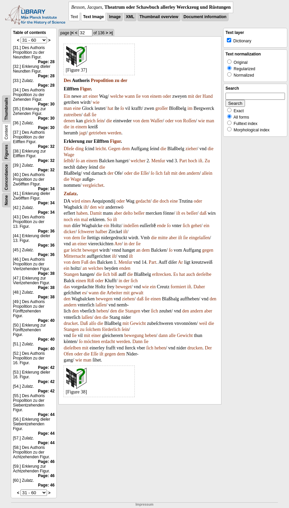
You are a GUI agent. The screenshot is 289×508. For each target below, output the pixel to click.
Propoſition (102, 80)
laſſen (100, 304)
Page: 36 (46, 231)
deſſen (132, 225)
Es (175, 274)
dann (163, 335)
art (84, 96)
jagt (82, 132)
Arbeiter (114, 292)
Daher (199, 286)
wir (101, 207)
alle (172, 335)
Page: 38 (46, 273)
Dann (137, 341)
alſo (92, 323)
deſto (128, 213)
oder (167, 96)
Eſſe (144, 173)
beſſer (139, 213)
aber (118, 213)
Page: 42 (46, 367)
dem (145, 120)
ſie (138, 96)
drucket (71, 323)
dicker (69, 231)
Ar (180, 262)
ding (79, 148)
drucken (194, 347)
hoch (192, 160)
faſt (167, 173)
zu (117, 80)
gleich (89, 120)
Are (117, 243)
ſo (122, 108)
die (109, 120)
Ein (67, 96)
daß (87, 114)
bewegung (134, 335)
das (67, 286)
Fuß (85, 262)
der (124, 80)
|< (72, 33)
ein (77, 219)
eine (77, 108)
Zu (207, 160)
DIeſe (69, 148)
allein (207, 173)
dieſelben (72, 347)
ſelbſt (68, 160)
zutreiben (72, 114)
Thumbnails (6, 108)
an (83, 160)
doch (164, 201)
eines (86, 201)
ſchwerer (86, 231)
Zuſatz (70, 193)
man (68, 108)
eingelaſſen (199, 237)
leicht (100, 148)
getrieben (97, 132)
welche (117, 96)
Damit (96, 213)
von (145, 96)
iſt (200, 160)
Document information (204, 16)
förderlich (111, 329)
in (72, 126)
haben (81, 213)
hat (110, 108)
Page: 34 (46, 188)
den (182, 173)
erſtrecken (161, 274)
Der (208, 347)
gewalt (137, 292)
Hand (208, 96)
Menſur (158, 160)
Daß (84, 323)
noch (68, 219)
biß (114, 274)
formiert (178, 286)
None (6, 200)
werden (114, 132)
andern (193, 173)
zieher (191, 148)
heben (102, 310)
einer (93, 96)
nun (67, 225)
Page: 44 (46, 414)
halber (101, 231)
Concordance (6, 177)
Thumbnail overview (158, 16)
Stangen (71, 274)
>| (111, 33)
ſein (100, 120)
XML (130, 16)
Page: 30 (46, 104)
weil (203, 323)
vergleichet (93, 185)
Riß (90, 280)
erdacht (108, 341)
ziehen (128, 298)
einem (156, 96)
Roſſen (189, 120)
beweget (90, 250)
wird (75, 201)
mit (191, 96)
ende (161, 225)
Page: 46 (46, 461)
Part (183, 160)
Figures (6, 151)
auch (190, 274)
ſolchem (93, 329)
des (93, 262)
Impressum (144, 504)
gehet (196, 225)
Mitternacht (74, 256)
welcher (138, 160)
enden (124, 268)
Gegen (114, 148)
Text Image (93, 16)
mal (84, 219)
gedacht (143, 201)
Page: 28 (46, 61)
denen (69, 120)
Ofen (68, 353)
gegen (207, 250)
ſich (159, 173)
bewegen (104, 298)
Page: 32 (46, 146)
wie (96, 102)
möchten (92, 341)
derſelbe (203, 274)
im (190, 108)
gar (67, 250)
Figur (85, 88)
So (109, 219)
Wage (69, 154)
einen (81, 280)
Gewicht (138, 323)
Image (115, 16)
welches (95, 268)
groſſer (161, 108)
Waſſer (156, 120)
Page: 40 (46, 320)
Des (67, 80)
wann (130, 96)
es (183, 213)
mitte (163, 237)
